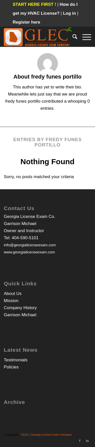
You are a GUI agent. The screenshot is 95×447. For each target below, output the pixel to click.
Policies (11, 367)
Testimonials (16, 360)
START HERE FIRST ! (34, 4)
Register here (26, 22)
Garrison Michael (20, 314)
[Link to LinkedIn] (87, 440)
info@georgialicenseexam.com (30, 245)
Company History (20, 307)
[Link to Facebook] (80, 440)
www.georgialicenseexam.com (29, 252)
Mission (11, 300)
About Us (13, 293)
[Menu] (84, 37)
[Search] (72, 37)
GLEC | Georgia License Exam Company (46, 434)
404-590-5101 (25, 237)
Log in (70, 13)
